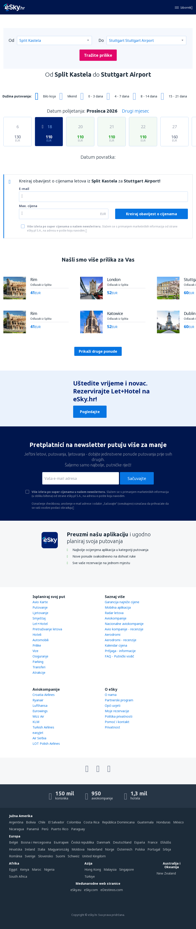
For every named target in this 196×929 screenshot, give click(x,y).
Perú (45, 829)
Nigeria (49, 869)
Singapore (126, 869)
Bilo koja (49, 96)
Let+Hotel (40, 624)
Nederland (94, 849)
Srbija (167, 849)
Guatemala (145, 822)
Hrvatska (15, 849)
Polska (140, 849)
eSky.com (91, 890)
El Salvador (56, 822)
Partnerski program (119, 700)
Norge (109, 849)
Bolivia (31, 822)
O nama (111, 695)
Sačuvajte (137, 478)
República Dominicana (118, 822)
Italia (41, 849)
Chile (41, 822)
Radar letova (114, 613)
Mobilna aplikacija (118, 607)
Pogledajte (90, 411)
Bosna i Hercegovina (36, 842)
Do (101, 40)
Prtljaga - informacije (120, 651)
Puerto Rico (59, 829)
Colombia (74, 822)
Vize (35, 651)
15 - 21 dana (178, 96)
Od (11, 40)
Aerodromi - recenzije (120, 640)
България (61, 842)
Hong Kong (92, 869)
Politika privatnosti (118, 716)
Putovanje (40, 607)
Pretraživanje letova (47, 629)
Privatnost (112, 727)
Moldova (78, 849)
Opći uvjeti (112, 705)
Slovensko (45, 856)
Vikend (72, 96)
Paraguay (78, 829)
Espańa (139, 842)
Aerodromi (112, 634)
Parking (38, 662)
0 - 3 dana (95, 96)
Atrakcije (39, 672)
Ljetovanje (40, 613)
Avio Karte (40, 602)
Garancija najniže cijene (122, 602)
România (15, 856)
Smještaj (39, 618)
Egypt (13, 869)
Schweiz (73, 856)
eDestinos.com (111, 890)
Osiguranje (40, 656)
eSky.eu (75, 890)
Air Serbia (39, 738)
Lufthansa (40, 705)
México (178, 822)
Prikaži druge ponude (98, 351)
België (13, 842)
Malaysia (110, 869)
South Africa (18, 876)
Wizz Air (38, 716)
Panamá (33, 829)
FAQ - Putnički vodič (119, 656)
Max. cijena (28, 206)
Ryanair (38, 700)
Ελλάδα (165, 842)
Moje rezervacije (117, 711)
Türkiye (89, 876)
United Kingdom (94, 856)
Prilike (37, 645)
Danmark (103, 842)
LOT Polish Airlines (46, 743)
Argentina (16, 822)
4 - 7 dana (121, 96)
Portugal (153, 849)
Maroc (36, 869)
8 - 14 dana (149, 96)
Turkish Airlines (43, 727)
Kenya (24, 869)
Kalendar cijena (116, 645)
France (153, 842)
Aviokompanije (115, 618)
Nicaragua (16, 829)
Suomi (60, 856)
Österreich (124, 849)
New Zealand (166, 873)
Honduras (163, 822)
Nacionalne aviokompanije (124, 624)
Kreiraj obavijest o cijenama (151, 213)
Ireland (30, 849)
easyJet (38, 732)
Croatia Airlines (44, 695)
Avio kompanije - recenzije (124, 629)
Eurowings (40, 711)
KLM (36, 722)
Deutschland (122, 842)
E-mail (24, 188)
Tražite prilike (98, 55)
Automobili (41, 640)
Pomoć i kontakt (117, 722)
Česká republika (82, 842)
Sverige (30, 856)
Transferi (39, 667)
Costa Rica (91, 822)
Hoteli (37, 634)
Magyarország (58, 849)
